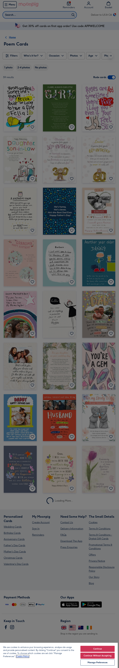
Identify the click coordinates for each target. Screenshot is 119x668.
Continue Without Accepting (97, 655)
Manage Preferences (98, 662)
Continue (97, 649)
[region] (59, 655)
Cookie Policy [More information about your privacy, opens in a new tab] (22, 656)
